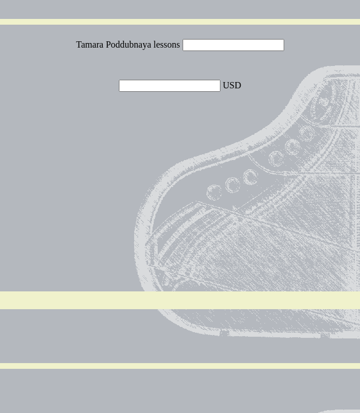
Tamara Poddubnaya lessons (129, 44)
